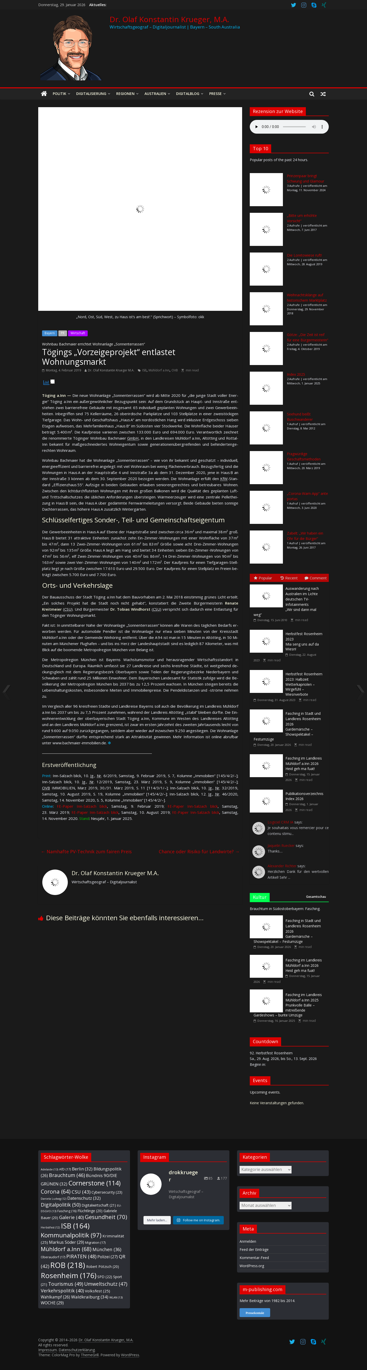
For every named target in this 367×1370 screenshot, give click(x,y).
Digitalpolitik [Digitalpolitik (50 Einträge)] (61, 1204)
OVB (175, 370)
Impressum (47, 1349)
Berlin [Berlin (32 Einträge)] (82, 1169)
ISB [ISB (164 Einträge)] (75, 1226)
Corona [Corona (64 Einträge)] (56, 1191)
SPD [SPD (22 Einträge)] (104, 1276)
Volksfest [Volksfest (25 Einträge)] (97, 1290)
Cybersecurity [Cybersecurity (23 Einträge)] (106, 1192)
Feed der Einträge (254, 1249)
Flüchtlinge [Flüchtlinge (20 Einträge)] (89, 1210)
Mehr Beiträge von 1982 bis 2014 (267, 1300)
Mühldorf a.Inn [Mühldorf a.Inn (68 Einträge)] (66, 1249)
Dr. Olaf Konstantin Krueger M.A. (111, 370)
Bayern (50, 333)
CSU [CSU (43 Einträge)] (81, 1192)
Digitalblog (187, 93)
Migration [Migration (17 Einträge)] (95, 1242)
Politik (59, 93)
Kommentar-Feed (254, 1257)
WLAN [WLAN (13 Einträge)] (116, 1297)
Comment (316, 577)
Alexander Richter (282, 865)
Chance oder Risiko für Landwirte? (199, 851)
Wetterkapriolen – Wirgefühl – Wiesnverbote (303, 684)
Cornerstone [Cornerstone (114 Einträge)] (94, 1183)
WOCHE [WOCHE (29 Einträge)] (52, 1303)
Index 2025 (296, 374)
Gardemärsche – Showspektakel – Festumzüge (287, 726)
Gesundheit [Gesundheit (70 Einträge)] (106, 1217)
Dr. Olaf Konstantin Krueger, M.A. (169, 19)
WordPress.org (252, 1265)
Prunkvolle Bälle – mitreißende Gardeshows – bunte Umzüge (288, 1004)
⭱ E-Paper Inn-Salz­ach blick (82, 806)
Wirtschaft (78, 333)
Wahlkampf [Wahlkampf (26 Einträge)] (55, 1297)
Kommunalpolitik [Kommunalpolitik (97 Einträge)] (71, 1235)
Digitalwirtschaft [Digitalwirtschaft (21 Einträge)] (99, 1205)
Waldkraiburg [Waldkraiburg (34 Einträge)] (89, 1297)
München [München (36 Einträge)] (107, 1249)
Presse (215, 93)
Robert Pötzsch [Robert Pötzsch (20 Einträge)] (102, 1266)
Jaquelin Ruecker (281, 845)
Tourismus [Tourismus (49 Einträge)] (65, 1283)
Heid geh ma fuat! (303, 763)
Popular (263, 577)
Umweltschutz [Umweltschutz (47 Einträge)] (105, 1283)
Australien (155, 93)
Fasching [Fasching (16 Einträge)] (66, 1211)
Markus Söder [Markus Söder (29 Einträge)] (66, 1242)
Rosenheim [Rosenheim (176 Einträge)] (68, 1275)
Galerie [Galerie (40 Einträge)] (71, 1217)
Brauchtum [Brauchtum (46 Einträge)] (67, 1175)
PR (62, 333)
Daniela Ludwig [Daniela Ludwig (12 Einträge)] (53, 1198)
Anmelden (248, 1241)
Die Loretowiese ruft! (304, 255)
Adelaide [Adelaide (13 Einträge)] (49, 1169)
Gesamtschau (316, 896)
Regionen (125, 93)
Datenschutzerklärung (77, 1349)
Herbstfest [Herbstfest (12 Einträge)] (50, 1227)
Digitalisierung (91, 93)
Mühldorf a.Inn (159, 370)
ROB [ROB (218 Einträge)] (67, 1265)
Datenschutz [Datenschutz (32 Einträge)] (84, 1198)
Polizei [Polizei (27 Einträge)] (107, 1257)
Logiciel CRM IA (280, 822)
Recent (289, 577)
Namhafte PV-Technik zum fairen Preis (86, 851)
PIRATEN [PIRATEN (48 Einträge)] (81, 1256)
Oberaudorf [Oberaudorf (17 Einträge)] (53, 1257)
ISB (144, 370)
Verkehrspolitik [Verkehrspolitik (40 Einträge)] (62, 1290)
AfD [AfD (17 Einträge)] (65, 1169)
